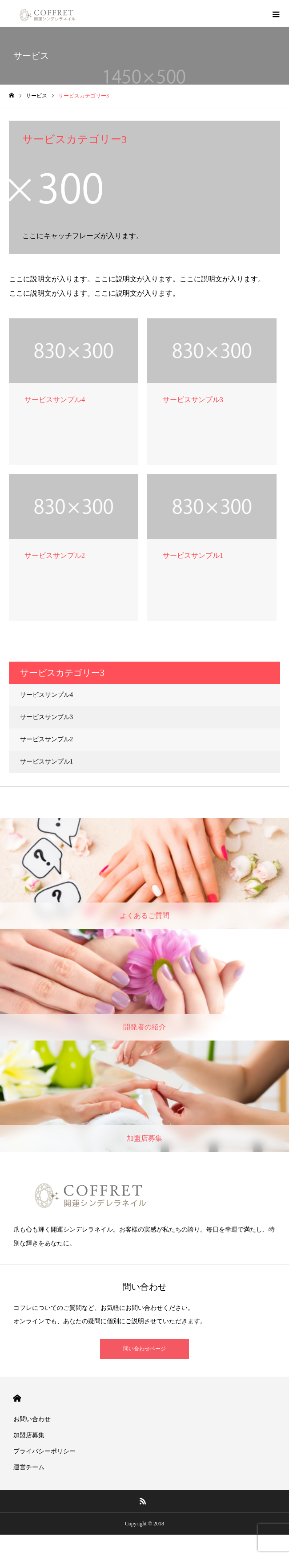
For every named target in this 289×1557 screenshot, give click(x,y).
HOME (17, 1398)
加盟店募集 (28, 1435)
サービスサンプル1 (46, 761)
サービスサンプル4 (46, 694)
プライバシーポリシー (44, 1451)
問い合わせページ (144, 1349)
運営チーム (28, 1467)
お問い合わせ (32, 1419)
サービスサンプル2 (46, 739)
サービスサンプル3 (46, 717)
